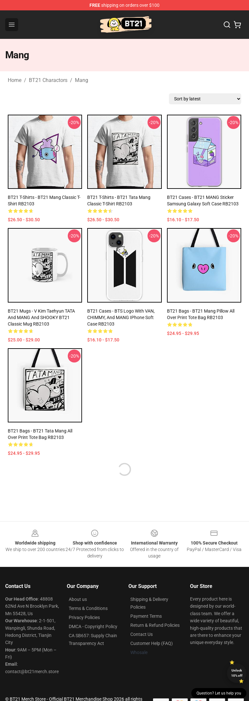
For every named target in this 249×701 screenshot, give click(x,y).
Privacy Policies (84, 617)
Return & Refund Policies (155, 625)
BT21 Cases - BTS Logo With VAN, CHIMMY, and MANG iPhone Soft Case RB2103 (121, 317)
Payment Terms (146, 616)
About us (78, 599)
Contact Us (141, 634)
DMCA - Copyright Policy (93, 626)
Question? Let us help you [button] (218, 693)
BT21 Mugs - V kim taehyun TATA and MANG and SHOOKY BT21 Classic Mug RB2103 (41, 317)
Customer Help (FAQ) (151, 643)
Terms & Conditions (88, 608)
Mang (81, 80)
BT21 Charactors (48, 80)
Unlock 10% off (237, 673)
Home (14, 80)
